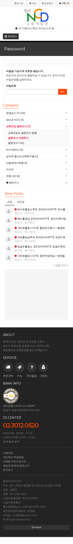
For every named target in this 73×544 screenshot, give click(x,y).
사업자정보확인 (12, 502)
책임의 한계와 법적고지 (16, 465)
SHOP (10, 169)
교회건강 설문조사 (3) (18, 126)
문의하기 (8, 469)
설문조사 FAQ (16, 142)
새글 (9, 201)
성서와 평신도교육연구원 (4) (22, 156)
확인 (62, 91)
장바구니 (12, 182)
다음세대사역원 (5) (16, 162)
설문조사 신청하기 (18, 137)
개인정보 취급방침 (13, 457)
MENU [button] (11, 36)
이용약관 (8, 452)
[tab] (36, 113)
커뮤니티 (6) (13, 176)
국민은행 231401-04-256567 (19, 405)
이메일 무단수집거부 (14, 461)
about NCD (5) (15, 119)
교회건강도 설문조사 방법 (22, 132)
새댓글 (20, 201)
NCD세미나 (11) (15, 149)
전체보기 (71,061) (15, 113)
